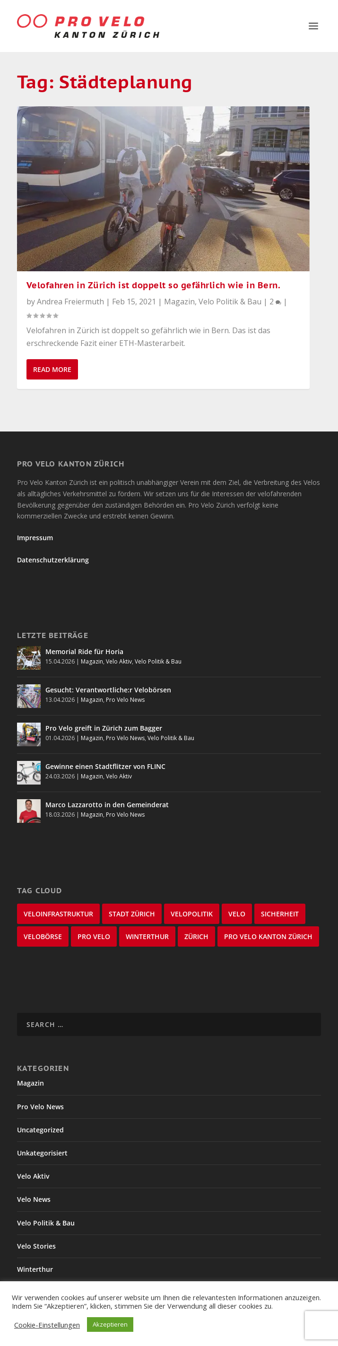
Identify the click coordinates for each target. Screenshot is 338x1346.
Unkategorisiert (42, 1152)
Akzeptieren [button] (110, 1324)
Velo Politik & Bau (230, 301)
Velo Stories (36, 1246)
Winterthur (35, 1269)
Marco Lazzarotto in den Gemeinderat (107, 804)
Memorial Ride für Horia (84, 651)
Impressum (35, 537)
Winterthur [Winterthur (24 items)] (147, 936)
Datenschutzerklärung (53, 559)
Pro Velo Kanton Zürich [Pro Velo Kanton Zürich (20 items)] (268, 936)
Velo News (34, 1199)
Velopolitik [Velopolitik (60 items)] (192, 913)
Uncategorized (40, 1129)
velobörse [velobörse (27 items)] (43, 936)
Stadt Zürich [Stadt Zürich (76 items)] (132, 913)
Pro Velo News (125, 700)
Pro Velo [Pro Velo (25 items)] (94, 936)
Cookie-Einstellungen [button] (47, 1324)
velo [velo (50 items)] (236, 913)
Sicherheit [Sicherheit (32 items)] (280, 913)
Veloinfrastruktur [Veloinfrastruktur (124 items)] (58, 913)
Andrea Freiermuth (70, 301)
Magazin (179, 301)
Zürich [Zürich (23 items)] (196, 936)
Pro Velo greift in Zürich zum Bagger (103, 728)
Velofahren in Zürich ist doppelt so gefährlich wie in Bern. (153, 285)
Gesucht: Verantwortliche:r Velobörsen (108, 689)
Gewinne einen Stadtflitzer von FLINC (105, 766)
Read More (52, 369)
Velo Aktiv (119, 661)
